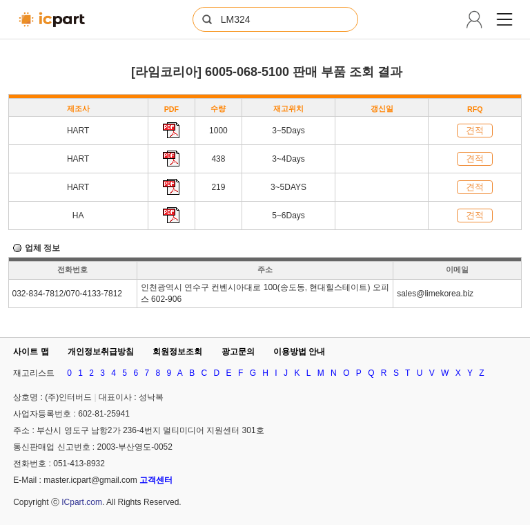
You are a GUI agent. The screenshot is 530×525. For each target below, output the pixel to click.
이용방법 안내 (299, 351)
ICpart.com (81, 502)
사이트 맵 (30, 351)
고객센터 (156, 480)
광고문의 (238, 351)
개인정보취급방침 (101, 351)
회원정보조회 (177, 351)
